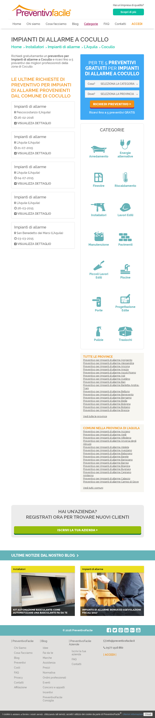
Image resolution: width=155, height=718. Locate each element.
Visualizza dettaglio (32, 123)
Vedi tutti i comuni (93, 487)
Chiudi (148, 714)
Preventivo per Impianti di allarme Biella (105, 400)
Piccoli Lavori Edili (98, 275)
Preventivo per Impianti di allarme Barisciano (108, 459)
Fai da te (48, 652)
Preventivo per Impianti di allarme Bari (104, 382)
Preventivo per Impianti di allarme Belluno (106, 391)
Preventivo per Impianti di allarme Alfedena (107, 437)
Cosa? (91, 83)
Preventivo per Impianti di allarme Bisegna (106, 466)
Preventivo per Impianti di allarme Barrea (106, 462)
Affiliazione (20, 687)
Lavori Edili (125, 215)
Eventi (46, 682)
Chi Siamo (20, 647)
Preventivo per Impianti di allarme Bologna (106, 404)
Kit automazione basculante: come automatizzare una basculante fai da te (40, 611)
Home (17, 24)
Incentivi (48, 692)
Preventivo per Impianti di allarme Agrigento (107, 360)
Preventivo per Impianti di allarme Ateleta (106, 447)
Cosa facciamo (56, 24)
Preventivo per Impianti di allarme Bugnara (107, 469)
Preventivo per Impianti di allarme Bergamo (107, 397)
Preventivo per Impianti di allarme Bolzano (106, 407)
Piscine (125, 277)
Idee (45, 647)
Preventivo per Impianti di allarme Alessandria (108, 363)
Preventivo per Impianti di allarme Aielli (104, 434)
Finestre (99, 186)
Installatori (98, 215)
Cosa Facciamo (23, 652)
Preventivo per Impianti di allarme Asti (104, 375)
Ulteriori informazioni (133, 714)
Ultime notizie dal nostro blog (45, 555)
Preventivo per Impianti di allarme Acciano (106, 431)
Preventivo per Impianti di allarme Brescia (106, 410)
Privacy (18, 677)
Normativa (49, 672)
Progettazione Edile (125, 308)
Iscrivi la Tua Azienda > (77, 530)
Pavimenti (125, 244)
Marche (47, 657)
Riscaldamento (125, 186)
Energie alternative (125, 154)
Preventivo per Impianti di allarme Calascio (106, 478)
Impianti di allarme (30, 106)
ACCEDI (137, 24)
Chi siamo (33, 24)
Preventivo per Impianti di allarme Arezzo (106, 369)
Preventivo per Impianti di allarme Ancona (106, 366)
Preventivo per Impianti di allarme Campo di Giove (111, 481)
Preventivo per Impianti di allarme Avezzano (107, 450)
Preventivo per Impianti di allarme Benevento (108, 394)
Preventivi (20, 662)
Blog (75, 24)
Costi (17, 667)
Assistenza (49, 662)
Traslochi (125, 340)
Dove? (91, 93)
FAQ (106, 24)
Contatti (120, 24)
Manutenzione (98, 244)
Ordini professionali (54, 677)
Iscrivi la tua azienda (79, 653)
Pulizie (98, 340)
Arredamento (98, 156)
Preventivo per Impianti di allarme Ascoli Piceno (109, 372)
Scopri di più (128, 12)
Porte (99, 310)
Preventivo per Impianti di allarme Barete (106, 456)
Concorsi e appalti (54, 687)
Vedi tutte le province (95, 416)
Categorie (91, 24)
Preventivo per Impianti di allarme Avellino (106, 378)
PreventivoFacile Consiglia (52, 699)
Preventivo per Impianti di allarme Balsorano (107, 453)
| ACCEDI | (109, 654)
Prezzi (46, 667)
